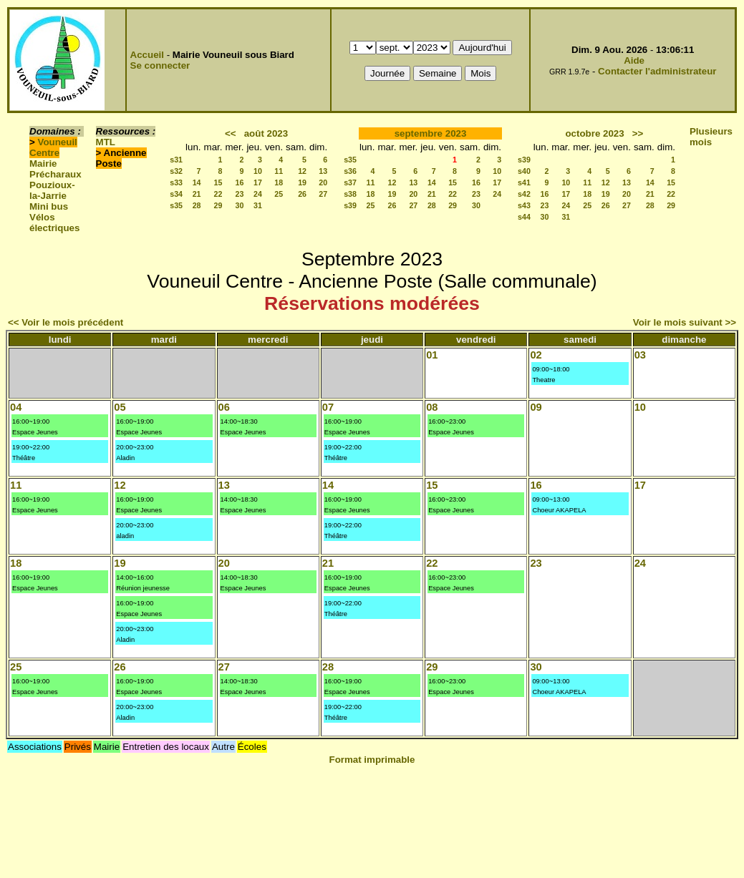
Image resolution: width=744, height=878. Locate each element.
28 (197, 205)
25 (278, 194)
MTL (105, 142)
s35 (176, 205)
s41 (524, 182)
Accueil (147, 54)
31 (257, 205)
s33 (176, 182)
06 (224, 407)
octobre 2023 (594, 133)
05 (119, 407)
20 (323, 182)
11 (278, 171)
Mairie (43, 163)
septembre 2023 (431, 133)
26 (302, 194)
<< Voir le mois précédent (65, 322)
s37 (350, 182)
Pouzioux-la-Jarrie (52, 190)
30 (240, 205)
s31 (176, 159)
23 (240, 194)
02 (535, 355)
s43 (524, 205)
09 (535, 407)
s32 (176, 171)
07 (328, 407)
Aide (634, 60)
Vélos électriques (54, 222)
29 (218, 205)
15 (218, 182)
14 (197, 182)
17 (257, 182)
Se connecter (160, 65)
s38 (350, 194)
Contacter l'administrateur (657, 71)
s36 (350, 171)
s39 (350, 205)
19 (302, 182)
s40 (524, 171)
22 (218, 194)
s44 (524, 217)
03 (640, 355)
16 (240, 182)
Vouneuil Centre (53, 147)
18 (278, 182)
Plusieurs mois (711, 136)
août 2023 (266, 133)
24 (257, 194)
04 (15, 407)
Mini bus (48, 206)
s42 (524, 194)
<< (230, 133)
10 (257, 171)
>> (638, 133)
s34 (176, 194)
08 (432, 407)
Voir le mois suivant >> (684, 322)
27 (323, 194)
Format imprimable (372, 759)
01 (432, 355)
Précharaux (55, 174)
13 (323, 171)
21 (197, 194)
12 (302, 171)
